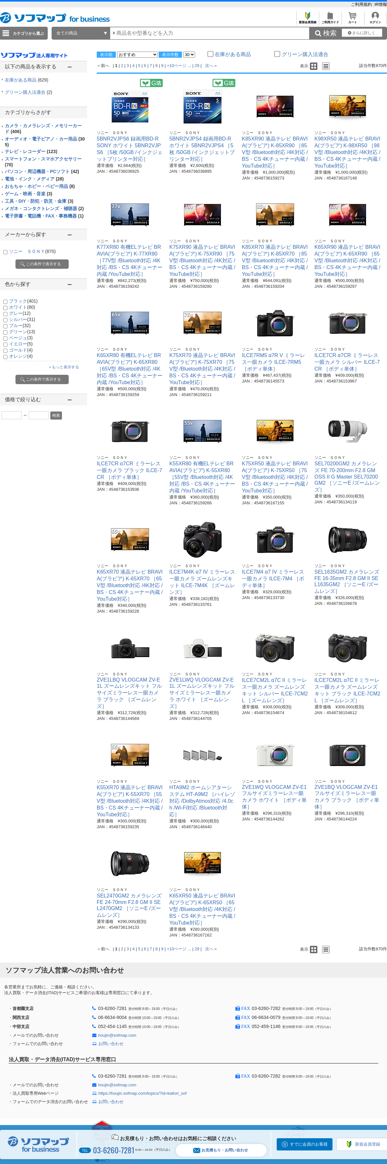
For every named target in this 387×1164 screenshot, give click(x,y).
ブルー (20, 325)
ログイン (375, 20)
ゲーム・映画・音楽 (28, 193)
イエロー (21, 343)
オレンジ (21, 356)
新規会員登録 (307, 20)
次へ (209, 65)
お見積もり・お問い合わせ (220, 1150)
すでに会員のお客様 (309, 1144)
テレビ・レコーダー (31, 151)
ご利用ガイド (330, 20)
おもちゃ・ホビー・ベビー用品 (40, 186)
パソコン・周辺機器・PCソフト (42, 171)
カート (352, 20)
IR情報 (380, 4)
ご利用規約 (362, 4)
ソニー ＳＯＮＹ (32, 251)
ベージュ (21, 337)
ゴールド (21, 350)
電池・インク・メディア (34, 178)
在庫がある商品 (26, 79)
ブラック (23, 301)
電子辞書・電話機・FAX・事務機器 (44, 215)
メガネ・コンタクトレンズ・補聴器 (44, 208)
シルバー (22, 319)
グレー (20, 313)
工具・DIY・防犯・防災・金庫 (39, 201)
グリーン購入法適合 (28, 92)
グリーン (22, 331)
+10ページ (176, 65)
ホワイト (22, 307)
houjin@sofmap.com (117, 1035)
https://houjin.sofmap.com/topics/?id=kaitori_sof (142, 1093)
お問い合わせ (111, 1043)
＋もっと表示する (63, 367)
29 (197, 65)
